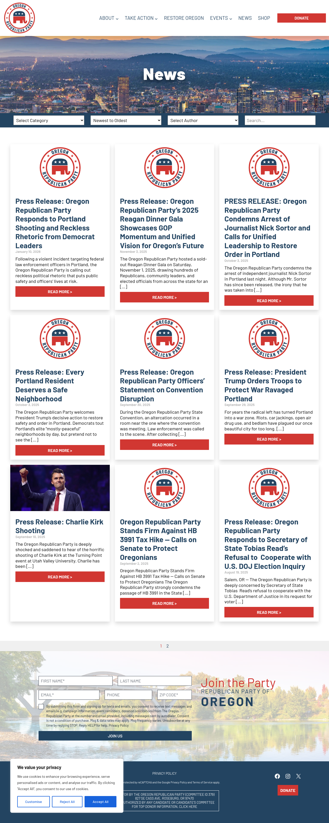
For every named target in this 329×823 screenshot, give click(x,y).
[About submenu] (117, 18)
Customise (33, 801)
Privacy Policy (119, 725)
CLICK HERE (188, 806)
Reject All (67, 801)
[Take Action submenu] (156, 18)
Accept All (100, 801)
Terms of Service (203, 782)
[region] (66, 786)
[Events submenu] (230, 18)
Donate (301, 17)
